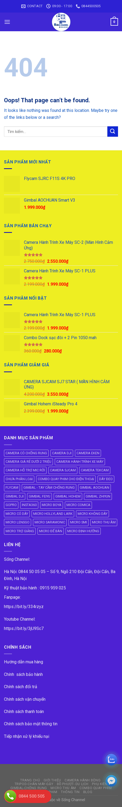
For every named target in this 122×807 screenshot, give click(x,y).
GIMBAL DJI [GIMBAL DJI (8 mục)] (15, 496)
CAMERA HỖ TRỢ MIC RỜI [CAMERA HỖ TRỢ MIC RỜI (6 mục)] (25, 470)
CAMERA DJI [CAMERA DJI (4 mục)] (61, 453)
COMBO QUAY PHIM (95, 788)
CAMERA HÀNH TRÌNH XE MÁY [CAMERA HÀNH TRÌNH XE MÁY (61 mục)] (79, 462)
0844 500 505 (32, 796)
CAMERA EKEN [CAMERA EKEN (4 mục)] (88, 453)
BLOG (87, 792)
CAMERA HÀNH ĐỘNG (82, 780)
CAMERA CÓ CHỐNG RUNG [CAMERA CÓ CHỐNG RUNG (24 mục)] (26, 453)
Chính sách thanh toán (24, 711)
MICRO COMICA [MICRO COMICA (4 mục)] (78, 505)
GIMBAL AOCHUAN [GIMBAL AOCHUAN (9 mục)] (94, 487)
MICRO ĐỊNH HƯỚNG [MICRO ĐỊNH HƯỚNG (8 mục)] (83, 531)
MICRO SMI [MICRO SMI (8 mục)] (78, 522)
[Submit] (112, 131)
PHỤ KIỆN (99, 784)
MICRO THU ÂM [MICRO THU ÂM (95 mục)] (104, 522)
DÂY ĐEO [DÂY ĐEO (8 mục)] (106, 479)
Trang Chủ (30, 780)
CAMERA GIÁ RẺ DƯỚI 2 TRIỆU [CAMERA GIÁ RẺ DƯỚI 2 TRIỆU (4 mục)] (28, 462)
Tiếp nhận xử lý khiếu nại (26, 736)
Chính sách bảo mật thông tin (30, 723)
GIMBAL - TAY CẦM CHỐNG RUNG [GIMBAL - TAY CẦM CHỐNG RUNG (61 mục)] (49, 487)
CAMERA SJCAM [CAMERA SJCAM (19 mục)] (63, 470)
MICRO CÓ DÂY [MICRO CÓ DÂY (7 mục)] (17, 514)
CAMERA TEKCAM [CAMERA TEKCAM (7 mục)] (95, 470)
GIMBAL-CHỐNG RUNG (28, 788)
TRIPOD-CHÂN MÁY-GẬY (34, 784)
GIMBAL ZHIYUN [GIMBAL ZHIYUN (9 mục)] (98, 496)
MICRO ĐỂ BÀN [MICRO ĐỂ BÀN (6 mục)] (50, 531)
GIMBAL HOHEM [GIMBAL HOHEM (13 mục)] (68, 496)
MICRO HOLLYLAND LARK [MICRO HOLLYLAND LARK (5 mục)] (53, 514)
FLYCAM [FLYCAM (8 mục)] (12, 487)
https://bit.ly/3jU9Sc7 (24, 628)
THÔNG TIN (70, 792)
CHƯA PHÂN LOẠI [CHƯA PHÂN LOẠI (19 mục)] (19, 479)
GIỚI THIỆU (52, 780)
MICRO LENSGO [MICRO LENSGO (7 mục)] (18, 522)
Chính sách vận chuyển (24, 699)
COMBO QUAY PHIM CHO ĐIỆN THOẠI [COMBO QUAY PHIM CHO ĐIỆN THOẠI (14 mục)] (66, 479)
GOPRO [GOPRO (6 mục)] (11, 505)
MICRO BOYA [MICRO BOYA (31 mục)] (51, 505)
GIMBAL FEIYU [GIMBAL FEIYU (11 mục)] (39, 496)
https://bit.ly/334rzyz (24, 606)
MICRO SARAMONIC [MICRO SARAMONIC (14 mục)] (50, 522)
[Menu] (7, 21)
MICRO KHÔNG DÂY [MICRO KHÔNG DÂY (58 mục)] (92, 514)
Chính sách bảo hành (23, 674)
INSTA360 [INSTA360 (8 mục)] (29, 505)
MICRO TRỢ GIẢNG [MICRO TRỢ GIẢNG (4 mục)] (20, 531)
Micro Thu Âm (63, 788)
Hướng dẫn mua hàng (23, 661)
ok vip (91, 800)
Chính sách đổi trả (20, 686)
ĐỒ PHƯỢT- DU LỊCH (73, 784)
